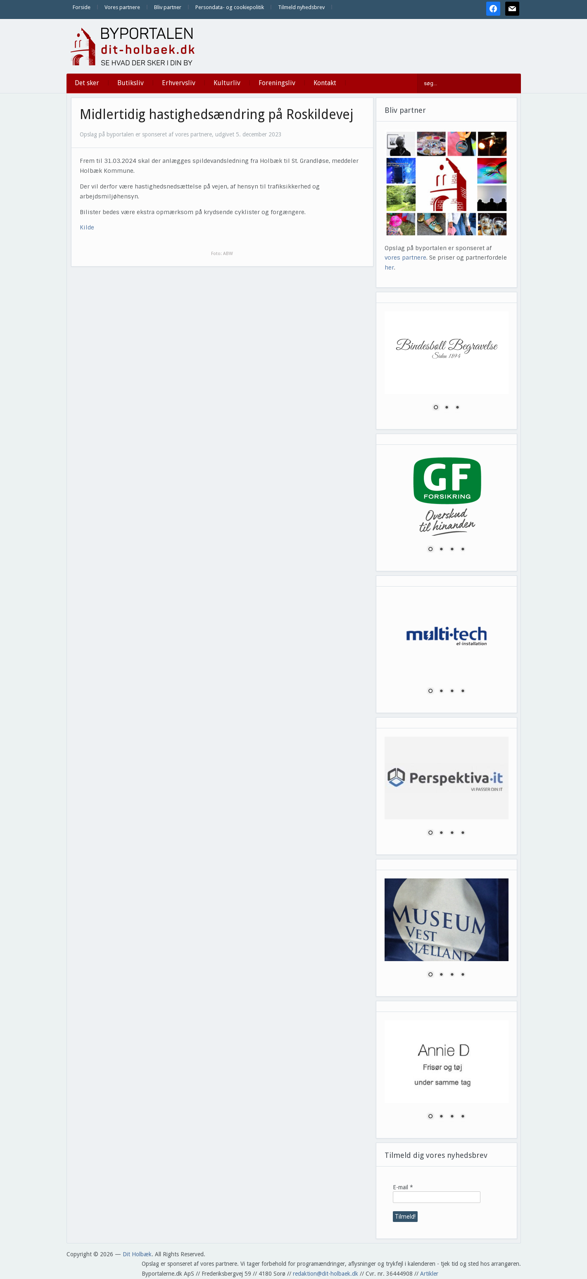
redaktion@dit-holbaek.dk (325, 1273)
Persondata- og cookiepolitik (229, 7)
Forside (81, 7)
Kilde (87, 227)
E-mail (403, 1187)
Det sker (87, 83)
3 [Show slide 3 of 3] (457, 408)
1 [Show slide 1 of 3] (435, 408)
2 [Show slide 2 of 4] (441, 549)
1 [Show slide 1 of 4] (430, 549)
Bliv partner (167, 7)
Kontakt (325, 83)
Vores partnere (122, 7)
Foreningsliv (277, 83)
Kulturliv (227, 83)
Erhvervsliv (178, 83)
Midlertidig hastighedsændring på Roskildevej (216, 114)
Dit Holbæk (137, 1254)
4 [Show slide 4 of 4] (462, 549)
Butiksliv (130, 83)
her (389, 267)
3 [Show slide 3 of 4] (451, 549)
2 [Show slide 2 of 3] (446, 408)
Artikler (429, 1273)
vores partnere (405, 257)
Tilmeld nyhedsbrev (301, 7)
